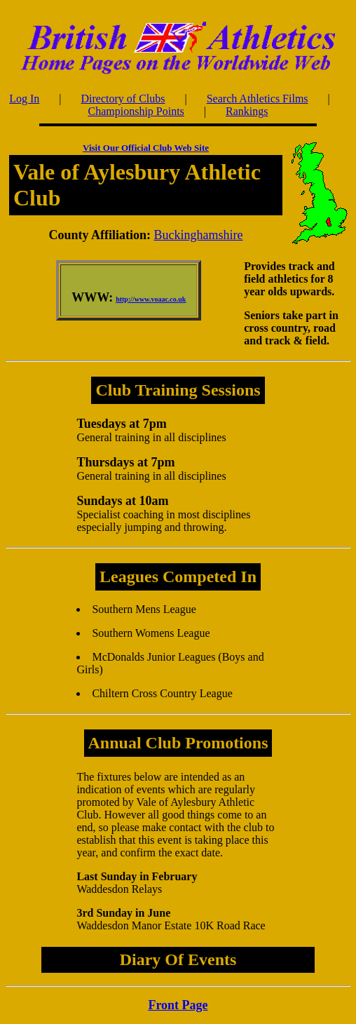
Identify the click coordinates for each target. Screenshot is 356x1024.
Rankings (247, 111)
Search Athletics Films (257, 99)
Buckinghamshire (198, 235)
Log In (24, 99)
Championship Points (136, 111)
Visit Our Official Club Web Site (146, 147)
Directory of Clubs (123, 99)
